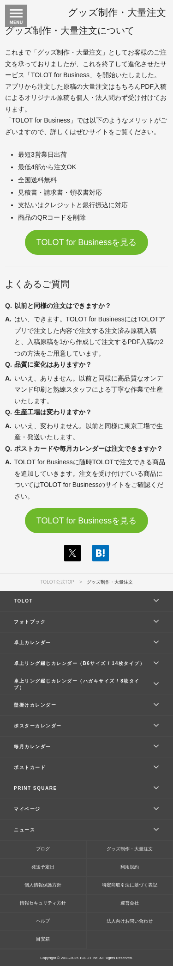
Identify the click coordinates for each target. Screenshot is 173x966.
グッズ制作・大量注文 (130, 848)
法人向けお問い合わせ (130, 920)
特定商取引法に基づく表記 (129, 884)
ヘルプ (43, 920)
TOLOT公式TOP (57, 582)
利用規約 (129, 866)
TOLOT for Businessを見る (86, 242)
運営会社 (129, 902)
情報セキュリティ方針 (43, 902)
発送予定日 (42, 866)
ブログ (43, 848)
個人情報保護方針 (42, 884)
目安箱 (43, 938)
